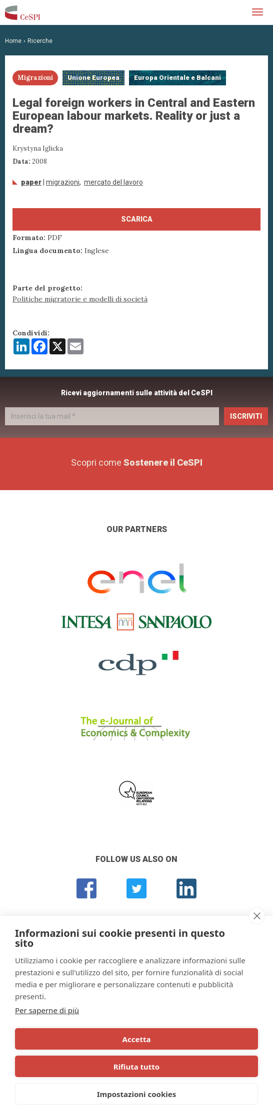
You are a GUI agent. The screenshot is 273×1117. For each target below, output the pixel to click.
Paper (31, 182)
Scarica (136, 219)
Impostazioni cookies (136, 1094)
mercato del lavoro (113, 182)
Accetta (136, 1039)
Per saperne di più (47, 1010)
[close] (256, 915)
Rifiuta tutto (137, 1067)
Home (13, 40)
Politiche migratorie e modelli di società (80, 298)
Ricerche (40, 40)
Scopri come (136, 462)
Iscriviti (246, 416)
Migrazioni (63, 182)
